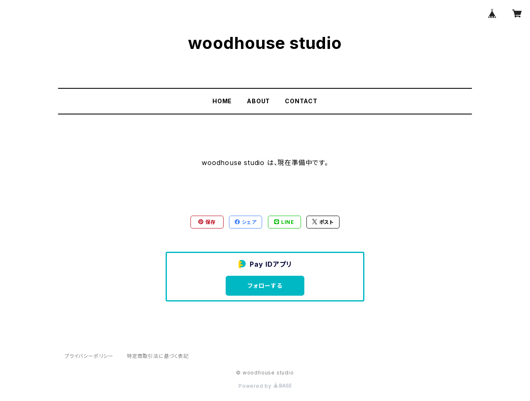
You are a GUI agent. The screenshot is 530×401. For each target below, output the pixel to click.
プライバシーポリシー (89, 356)
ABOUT (258, 101)
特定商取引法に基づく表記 (158, 356)
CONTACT (301, 101)
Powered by (265, 386)
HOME (222, 101)
